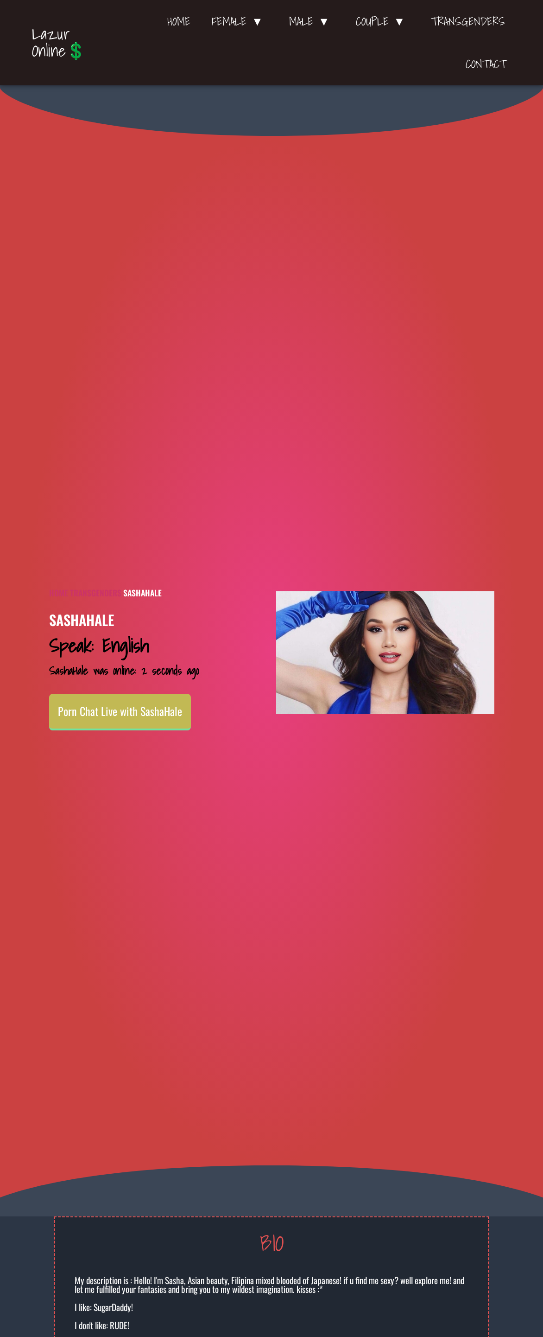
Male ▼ (312, 21)
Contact (486, 64)
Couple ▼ (383, 21)
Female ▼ (240, 21)
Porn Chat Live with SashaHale (120, 711)
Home (178, 21)
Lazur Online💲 (59, 42)
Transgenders (468, 21)
